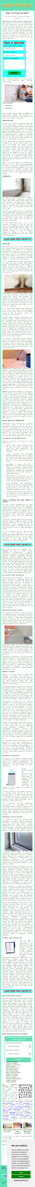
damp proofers (22, 561)
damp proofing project (12, 1031)
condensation (20, 199)
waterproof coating (19, 399)
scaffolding (6, 1115)
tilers (21, 1101)
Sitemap (4, 1167)
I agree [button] (21, 1172)
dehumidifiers (28, 483)
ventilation (6, 897)
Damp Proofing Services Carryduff (15, 1034)
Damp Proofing (6, 1168)
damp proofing (14, 36)
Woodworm (5, 674)
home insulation (7, 1103)
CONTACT (25, 10)
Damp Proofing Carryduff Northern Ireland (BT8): (18, 21)
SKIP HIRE (12, 1112)
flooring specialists (16, 1114)
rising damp (28, 257)
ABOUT (21, 10)
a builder (12, 1104)
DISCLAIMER (30, 10)
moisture (14, 496)
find (7, 998)
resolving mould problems (18, 977)
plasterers (6, 1110)
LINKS (18, 10)
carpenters (26, 1110)
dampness (16, 78)
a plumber (28, 1112)
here (25, 1026)
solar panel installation (12, 1109)
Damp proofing (7, 549)
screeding (13, 1117)
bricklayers (26, 1103)
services (10, 570)
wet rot (20, 146)
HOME (14, 10)
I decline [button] (20, 1176)
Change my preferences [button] (21, 1180)
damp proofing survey (22, 227)
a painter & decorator (22, 1106)
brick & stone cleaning (16, 1107)
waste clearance (25, 1115)
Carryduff (5, 550)
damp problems (22, 414)
